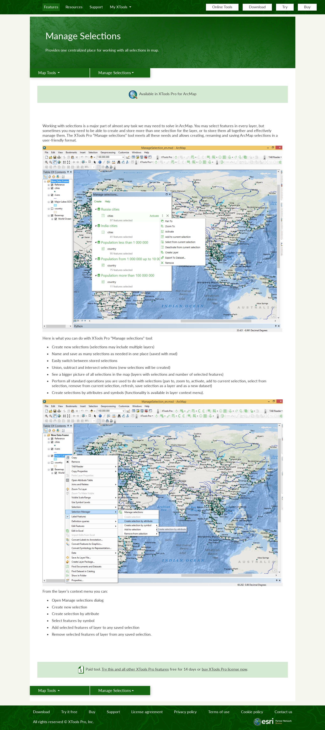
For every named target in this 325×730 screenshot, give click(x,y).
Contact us (283, 712)
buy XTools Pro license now (224, 669)
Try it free (69, 712)
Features (51, 7)
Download (257, 7)
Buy (307, 7)
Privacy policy (185, 712)
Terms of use (219, 712)
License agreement (147, 712)
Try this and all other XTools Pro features (135, 669)
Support (96, 7)
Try (284, 7)
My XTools (119, 7)
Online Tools (222, 7)
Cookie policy (252, 712)
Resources (74, 7)
